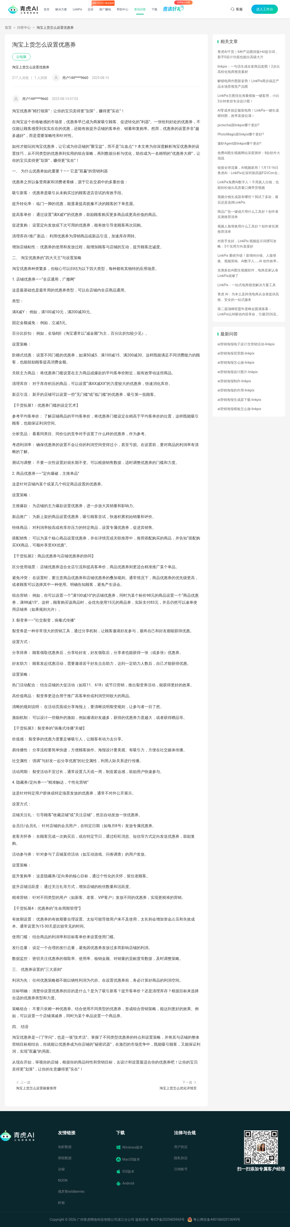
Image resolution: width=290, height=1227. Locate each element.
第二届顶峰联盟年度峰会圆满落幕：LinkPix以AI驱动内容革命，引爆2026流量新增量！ (249, 312)
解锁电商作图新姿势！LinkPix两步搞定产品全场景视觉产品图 (248, 83)
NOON (62, 1180)
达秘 (61, 1169)
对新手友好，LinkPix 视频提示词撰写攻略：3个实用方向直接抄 (247, 243)
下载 (154, 9)
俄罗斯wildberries (71, 1191)
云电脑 (21, 57)
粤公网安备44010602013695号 (216, 1219)
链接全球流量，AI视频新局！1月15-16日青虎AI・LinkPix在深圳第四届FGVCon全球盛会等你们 (248, 171)
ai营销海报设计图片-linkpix (238, 372)
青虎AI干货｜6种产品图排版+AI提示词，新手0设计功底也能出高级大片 (248, 54)
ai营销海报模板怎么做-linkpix (239, 409)
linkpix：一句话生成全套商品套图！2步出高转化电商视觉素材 (249, 69)
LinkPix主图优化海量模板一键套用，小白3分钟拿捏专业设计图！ (248, 98)
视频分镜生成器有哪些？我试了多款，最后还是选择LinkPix (248, 199)
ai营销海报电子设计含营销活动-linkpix (246, 344)
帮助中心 (122, 9)
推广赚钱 (105, 9)
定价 (91, 9)
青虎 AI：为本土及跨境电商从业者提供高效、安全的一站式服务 (248, 296)
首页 (47, 9)
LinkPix (77, 9)
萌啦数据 (65, 1158)
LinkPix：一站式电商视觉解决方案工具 (247, 285)
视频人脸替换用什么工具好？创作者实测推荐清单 (248, 229)
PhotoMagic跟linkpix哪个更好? (241, 134)
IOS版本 (125, 1171)
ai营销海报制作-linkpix (234, 381)
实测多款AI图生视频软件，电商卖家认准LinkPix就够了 (248, 272)
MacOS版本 (128, 1159)
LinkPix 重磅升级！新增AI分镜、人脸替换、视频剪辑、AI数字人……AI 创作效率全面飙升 (249, 259)
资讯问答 (140, 9)
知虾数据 (65, 1147)
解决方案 (61, 9)
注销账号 (181, 1169)
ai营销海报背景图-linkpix (236, 353)
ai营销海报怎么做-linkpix (236, 362)
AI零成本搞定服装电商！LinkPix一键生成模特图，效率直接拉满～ (248, 113)
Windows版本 (129, 1147)
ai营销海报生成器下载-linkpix (239, 400)
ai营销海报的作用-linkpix (236, 390)
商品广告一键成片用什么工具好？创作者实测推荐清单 (248, 214)
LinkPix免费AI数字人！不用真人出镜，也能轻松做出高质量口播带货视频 (248, 184)
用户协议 (181, 1147)
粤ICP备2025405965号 (167, 1219)
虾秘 (61, 1203)
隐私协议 (181, 1158)
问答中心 (24, 27)
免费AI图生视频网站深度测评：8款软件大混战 (249, 155)
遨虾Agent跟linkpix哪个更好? (239, 143)
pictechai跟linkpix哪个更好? (238, 125)
